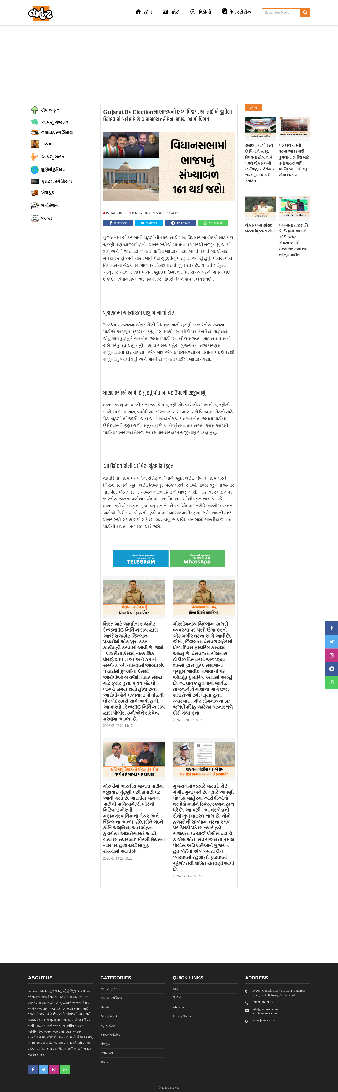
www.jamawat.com (264, 1020)
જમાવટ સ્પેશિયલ (111, 998)
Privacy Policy (182, 1016)
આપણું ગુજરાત (110, 989)
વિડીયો (177, 998)
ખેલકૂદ (105, 1044)
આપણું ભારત (108, 1016)
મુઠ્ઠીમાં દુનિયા (108, 1025)
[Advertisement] (169, 64)
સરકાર (105, 1007)
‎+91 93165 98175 (263, 1002)
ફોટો (176, 989)
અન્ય (104, 1062)
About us (178, 1007)
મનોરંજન (106, 1053)
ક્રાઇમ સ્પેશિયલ (111, 1034)
